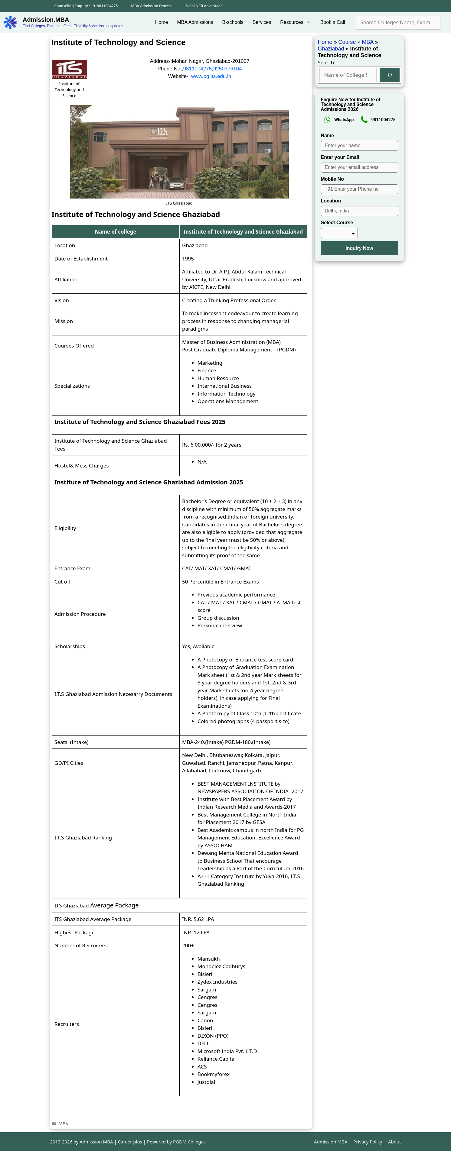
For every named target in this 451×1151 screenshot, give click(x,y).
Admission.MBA (46, 19)
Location (331, 200)
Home (161, 22)
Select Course (337, 222)
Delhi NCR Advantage (204, 5)
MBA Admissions (195, 22)
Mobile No (332, 179)
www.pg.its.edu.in (211, 76)
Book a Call (332, 22)
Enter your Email (340, 157)
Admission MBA (330, 1142)
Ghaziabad (331, 49)
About (394, 1142)
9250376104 (227, 69)
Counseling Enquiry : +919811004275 (86, 5)
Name (327, 135)
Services (262, 22)
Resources (297, 22)
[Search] (390, 75)
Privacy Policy (367, 1142)
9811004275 (197, 69)
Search (326, 62)
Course (347, 42)
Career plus (130, 1142)
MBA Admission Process (151, 5)
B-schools (232, 22)
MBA (63, 1124)
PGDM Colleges (189, 1142)
